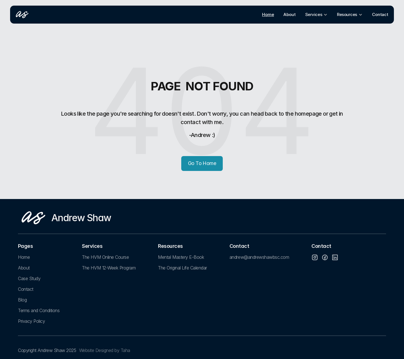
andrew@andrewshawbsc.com (259, 257)
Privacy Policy (31, 321)
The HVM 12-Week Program (109, 268)
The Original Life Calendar (182, 268)
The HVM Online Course (105, 257)
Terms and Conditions (38, 310)
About (24, 268)
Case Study (29, 278)
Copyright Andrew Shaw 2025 (47, 350)
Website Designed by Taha (104, 350)
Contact (25, 289)
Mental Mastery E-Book (181, 257)
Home (24, 257)
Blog (22, 300)
